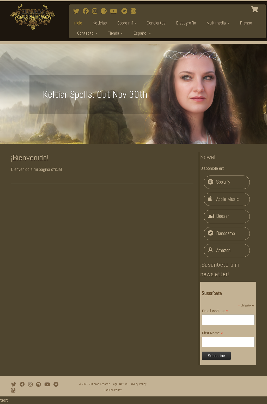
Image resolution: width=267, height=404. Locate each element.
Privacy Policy (138, 384)
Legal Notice (120, 384)
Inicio (77, 23)
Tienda (115, 33)
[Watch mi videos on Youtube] (115, 11)
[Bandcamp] (126, 11)
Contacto (87, 33)
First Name (212, 333)
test (4, 400)
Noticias (100, 23)
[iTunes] (135, 11)
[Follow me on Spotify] (105, 11)
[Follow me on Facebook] (87, 11)
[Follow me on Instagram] (96, 11)
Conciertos (156, 23)
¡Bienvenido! (29, 157)
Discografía (186, 23)
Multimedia (218, 23)
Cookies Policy (113, 390)
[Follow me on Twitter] (78, 11)
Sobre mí (126, 23)
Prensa (246, 23)
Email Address (215, 311)
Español (142, 33)
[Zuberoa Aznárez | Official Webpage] (31, 17)
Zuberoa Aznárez (99, 384)
